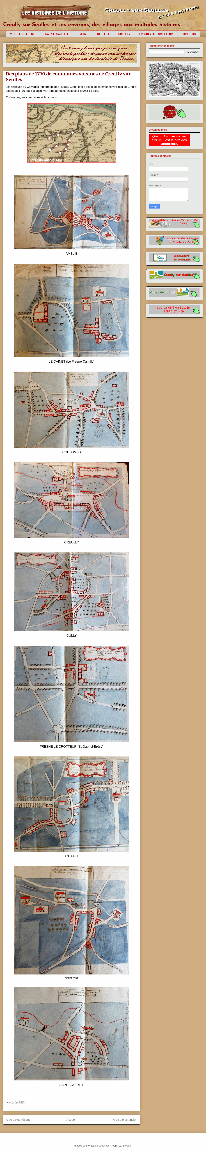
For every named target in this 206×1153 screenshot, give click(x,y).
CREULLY (124, 34)
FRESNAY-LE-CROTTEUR (156, 34)
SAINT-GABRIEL (57, 34)
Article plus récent (18, 1119)
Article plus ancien (125, 1119)
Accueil (71, 1119)
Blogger (127, 1145)
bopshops (104, 1145)
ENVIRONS (189, 34)
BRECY (82, 34)
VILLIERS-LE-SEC (23, 34)
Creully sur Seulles (37, 14)
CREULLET (102, 34)
